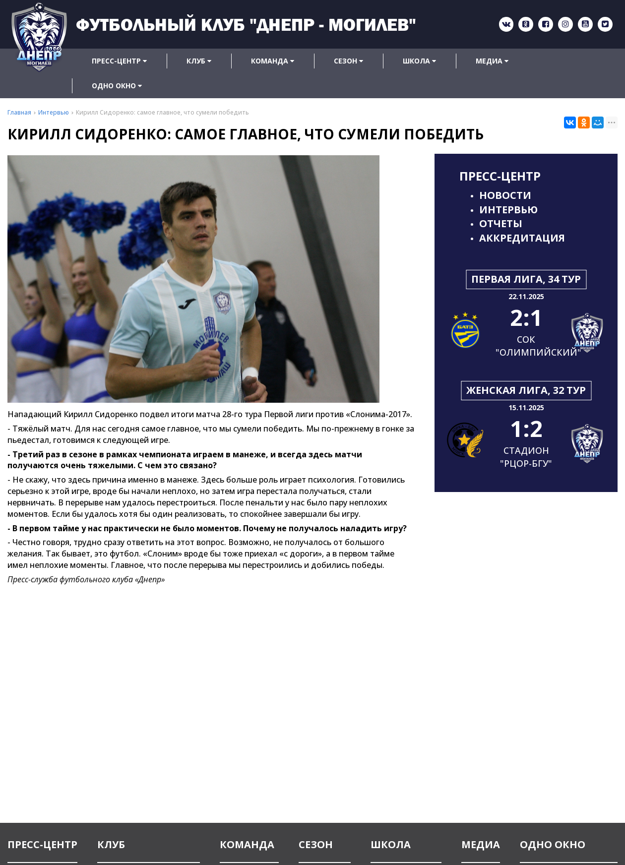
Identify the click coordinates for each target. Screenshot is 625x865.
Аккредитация (522, 238)
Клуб (199, 60)
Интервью (508, 209)
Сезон (348, 60)
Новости (505, 195)
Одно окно (117, 85)
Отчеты (500, 223)
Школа (419, 60)
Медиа (492, 60)
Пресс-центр (119, 60)
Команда (272, 60)
